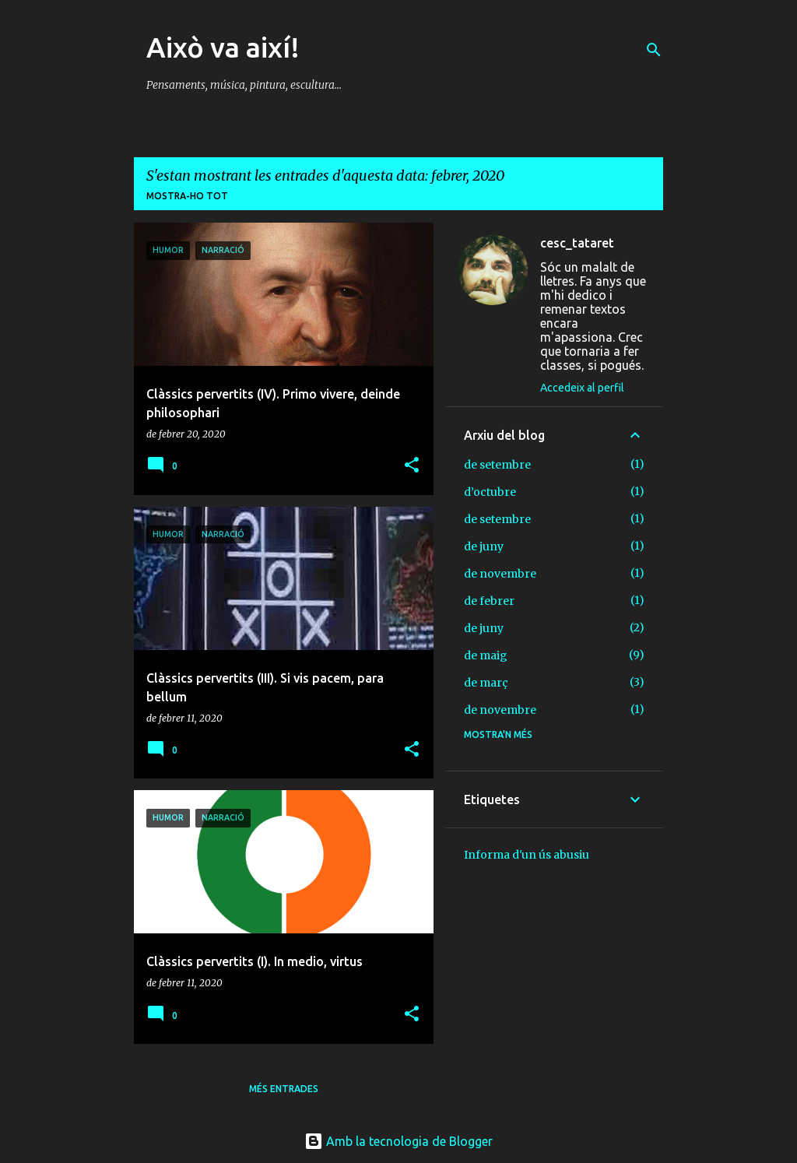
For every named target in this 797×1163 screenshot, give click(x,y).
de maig (485, 655)
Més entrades (283, 1089)
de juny (484, 546)
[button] (411, 465)
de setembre (497, 465)
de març (486, 683)
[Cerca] (653, 50)
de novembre (500, 574)
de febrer (489, 601)
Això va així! (223, 47)
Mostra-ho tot (187, 196)
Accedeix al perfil (582, 387)
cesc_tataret (577, 243)
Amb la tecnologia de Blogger (398, 1141)
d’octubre (490, 492)
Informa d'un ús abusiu (526, 855)
